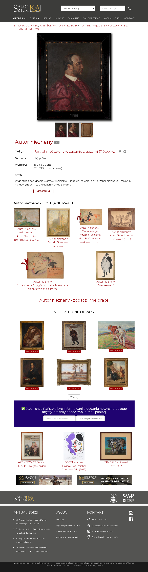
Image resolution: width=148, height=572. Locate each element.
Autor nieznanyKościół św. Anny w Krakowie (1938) (121, 235)
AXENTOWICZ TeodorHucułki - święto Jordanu (32, 464)
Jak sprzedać (91, 18)
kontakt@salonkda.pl (102, 531)
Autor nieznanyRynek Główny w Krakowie (58, 242)
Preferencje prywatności (67, 537)
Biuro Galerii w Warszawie (105, 537)
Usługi (47, 18)
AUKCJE (59, 18)
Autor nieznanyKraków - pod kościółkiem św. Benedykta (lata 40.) (26, 234)
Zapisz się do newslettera (68, 525)
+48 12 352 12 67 (99, 519)
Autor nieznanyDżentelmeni (105, 283)
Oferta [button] (19, 18)
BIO (57, 142)
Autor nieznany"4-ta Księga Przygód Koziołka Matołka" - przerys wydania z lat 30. (42, 285)
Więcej (74, 397)
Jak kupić (73, 18)
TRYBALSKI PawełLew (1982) (116, 464)
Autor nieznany (34, 142)
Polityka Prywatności (66, 531)
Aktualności (112, 18)
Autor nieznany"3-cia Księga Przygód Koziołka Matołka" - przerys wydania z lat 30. (89, 235)
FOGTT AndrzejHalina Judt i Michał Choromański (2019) (74, 466)
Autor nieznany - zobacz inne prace (74, 300)
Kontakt (129, 18)
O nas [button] (34, 18)
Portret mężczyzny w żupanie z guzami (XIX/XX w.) (74, 151)
